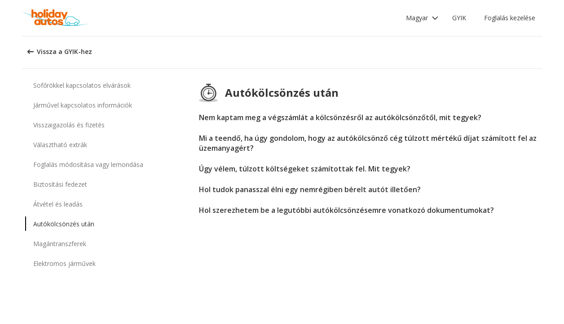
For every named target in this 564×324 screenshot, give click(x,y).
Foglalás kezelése (509, 18)
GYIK (459, 18)
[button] (422, 18)
